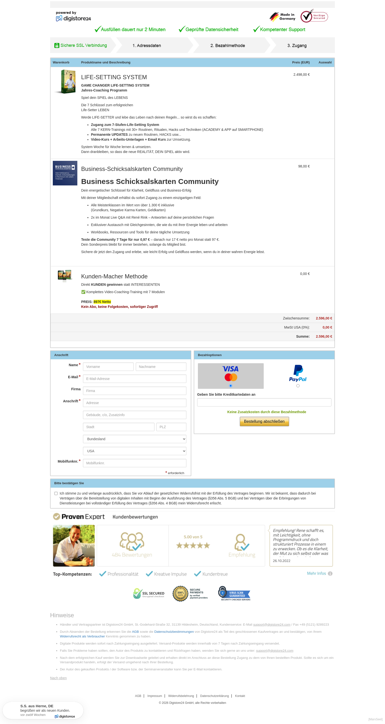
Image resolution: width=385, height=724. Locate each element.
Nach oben (58, 678)
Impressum (155, 696)
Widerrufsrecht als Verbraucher (82, 636)
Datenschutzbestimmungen (174, 632)
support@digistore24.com (271, 624)
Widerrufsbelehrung (181, 696)
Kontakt (240, 696)
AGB (135, 632)
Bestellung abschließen (264, 421)
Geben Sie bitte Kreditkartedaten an (226, 394)
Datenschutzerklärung (214, 696)
